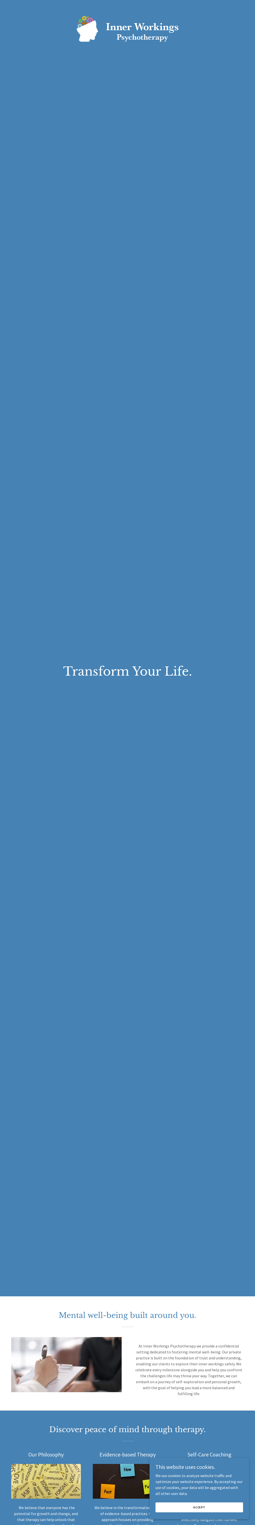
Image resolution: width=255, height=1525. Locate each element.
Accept (199, 1507)
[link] (127, 6)
